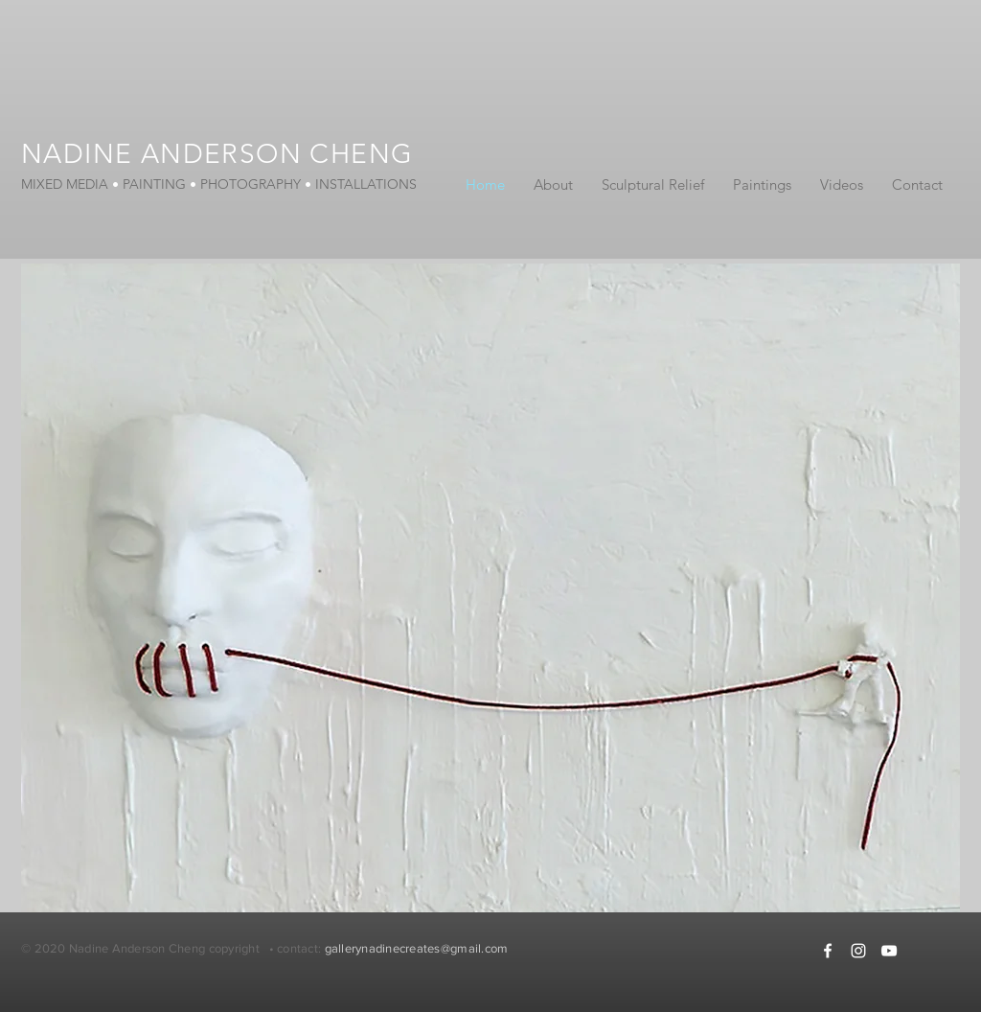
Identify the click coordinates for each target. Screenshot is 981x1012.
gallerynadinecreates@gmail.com (417, 948)
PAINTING (154, 184)
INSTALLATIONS (364, 184)
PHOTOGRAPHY (250, 184)
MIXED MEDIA (66, 184)
